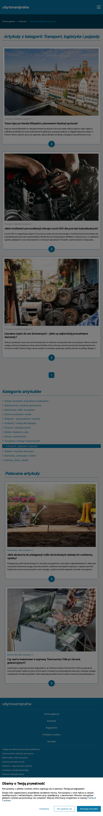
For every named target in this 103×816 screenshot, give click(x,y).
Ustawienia (44, 809)
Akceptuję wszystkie (89, 809)
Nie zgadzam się (64, 809)
